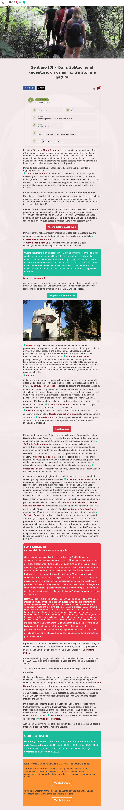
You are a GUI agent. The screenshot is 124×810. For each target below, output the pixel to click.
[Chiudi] (3, 3)
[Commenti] (98, 88)
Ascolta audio (62, 429)
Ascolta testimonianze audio (62, 227)
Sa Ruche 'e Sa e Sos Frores (81, 509)
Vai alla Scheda (62, 783)
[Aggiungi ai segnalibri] (93, 88)
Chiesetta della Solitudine (36, 239)
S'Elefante (31, 410)
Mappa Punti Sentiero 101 (62, 295)
